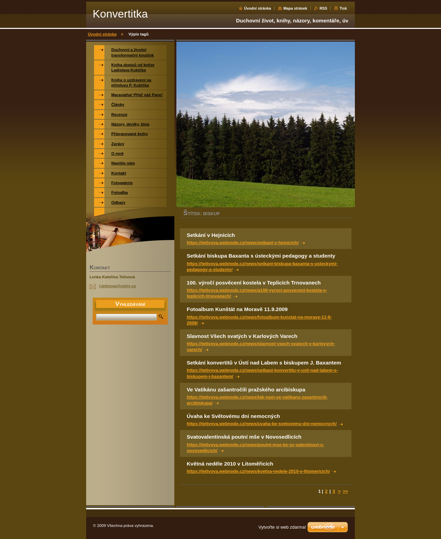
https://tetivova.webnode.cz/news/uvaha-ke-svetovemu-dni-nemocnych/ (262, 423)
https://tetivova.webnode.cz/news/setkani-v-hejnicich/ (243, 242)
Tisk (343, 8)
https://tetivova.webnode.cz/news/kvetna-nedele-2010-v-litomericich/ (258, 471)
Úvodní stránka (257, 8)
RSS (323, 8)
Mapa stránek (295, 8)
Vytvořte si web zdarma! (282, 527)
